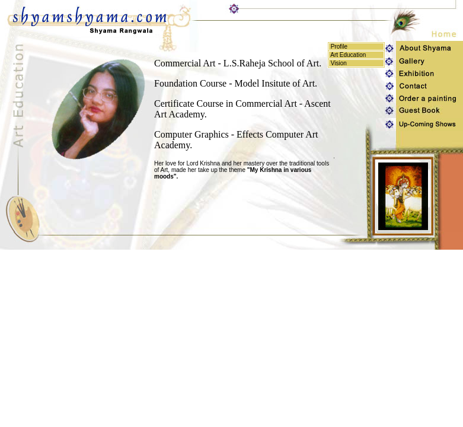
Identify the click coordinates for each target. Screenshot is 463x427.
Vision (338, 63)
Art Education (347, 55)
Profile (338, 46)
